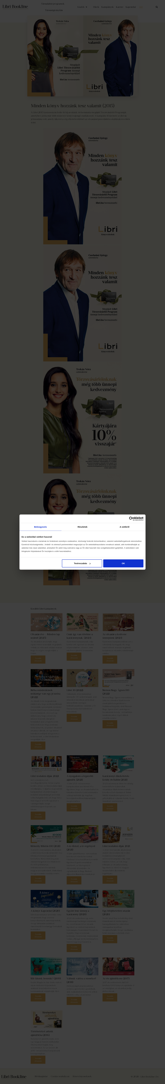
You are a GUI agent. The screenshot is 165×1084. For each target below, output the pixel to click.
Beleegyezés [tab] (40, 527)
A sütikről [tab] (124, 527)
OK (123, 563)
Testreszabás (82, 563)
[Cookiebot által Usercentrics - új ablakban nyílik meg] (131, 519)
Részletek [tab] (82, 527)
